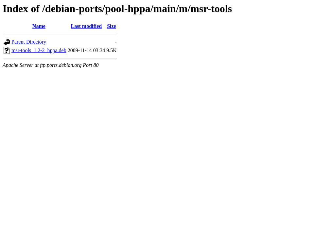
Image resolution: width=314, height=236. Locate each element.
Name (38, 26)
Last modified (86, 26)
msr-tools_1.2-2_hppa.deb (38, 50)
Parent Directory (28, 42)
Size (111, 26)
